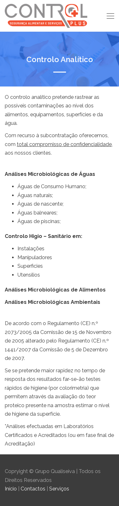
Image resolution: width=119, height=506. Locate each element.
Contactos (33, 489)
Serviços (59, 489)
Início (11, 489)
